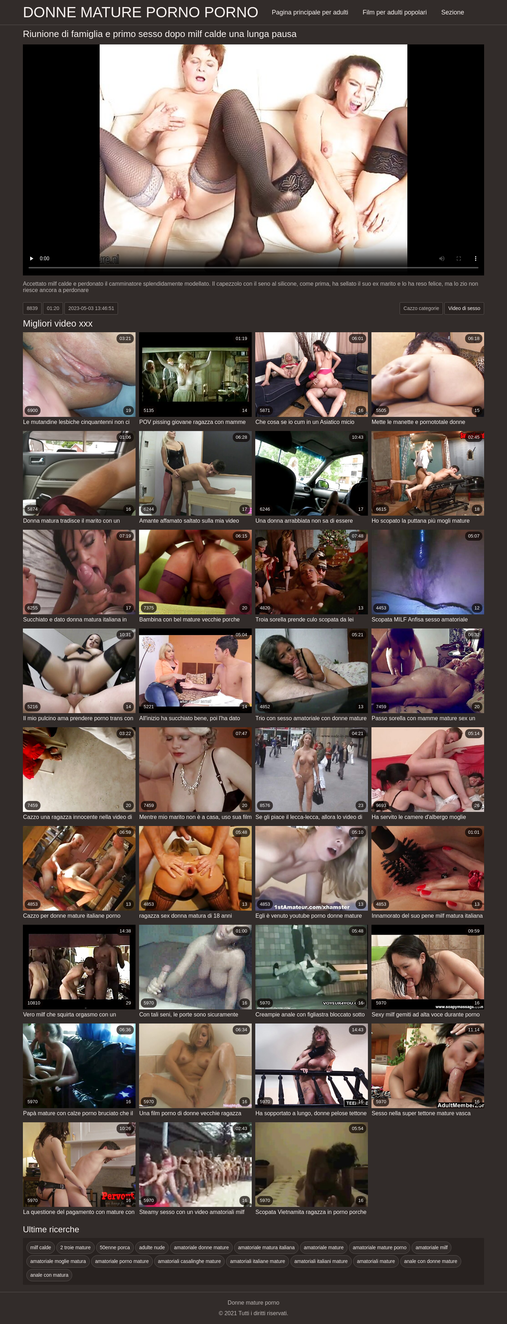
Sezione (452, 12)
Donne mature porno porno (140, 12)
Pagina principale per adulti (310, 12)
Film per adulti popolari (395, 12)
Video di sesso (464, 308)
